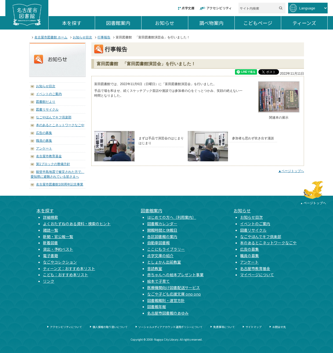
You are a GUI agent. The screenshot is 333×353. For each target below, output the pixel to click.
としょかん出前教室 (164, 262)
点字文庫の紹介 (160, 255)
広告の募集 (44, 133)
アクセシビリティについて (66, 327)
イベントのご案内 (49, 94)
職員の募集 (44, 141)
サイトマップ (253, 327)
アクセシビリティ (219, 8)
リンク (48, 281)
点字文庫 (188, 8)
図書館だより (45, 102)
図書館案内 (123, 22)
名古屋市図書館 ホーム (50, 37)
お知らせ (171, 22)
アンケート (44, 148)
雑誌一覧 (50, 230)
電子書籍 (50, 255)
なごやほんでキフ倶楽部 (53, 117)
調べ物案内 (216, 22)
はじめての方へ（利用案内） (171, 217)
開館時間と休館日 (162, 230)
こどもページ (262, 22)
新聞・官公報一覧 (58, 236)
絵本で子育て (158, 281)
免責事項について (224, 327)
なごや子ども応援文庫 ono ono (174, 294)
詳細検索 (50, 217)
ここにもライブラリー (166, 249)
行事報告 (103, 37)
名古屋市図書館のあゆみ (168, 313)
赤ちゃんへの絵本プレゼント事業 (175, 274)
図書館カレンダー (162, 223)
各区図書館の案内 (162, 236)
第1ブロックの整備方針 (53, 164)
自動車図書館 (158, 242)
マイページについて (257, 274)
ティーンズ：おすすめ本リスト (69, 268)
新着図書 (50, 242)
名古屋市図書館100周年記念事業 (59, 184)
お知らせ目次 (82, 37)
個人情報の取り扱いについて (110, 327)
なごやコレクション (60, 262)
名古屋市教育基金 (49, 156)
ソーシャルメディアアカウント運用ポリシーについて (170, 327)
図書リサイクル (47, 109)
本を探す (78, 22)
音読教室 (154, 268)
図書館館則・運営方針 (166, 300)
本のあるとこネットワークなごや (60, 125)
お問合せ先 (279, 327)
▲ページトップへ (291, 171)
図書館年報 (156, 306)
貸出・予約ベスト (58, 249)
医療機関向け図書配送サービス (173, 287)
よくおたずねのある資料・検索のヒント (77, 223)
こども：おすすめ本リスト (65, 274)
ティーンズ (309, 22)
